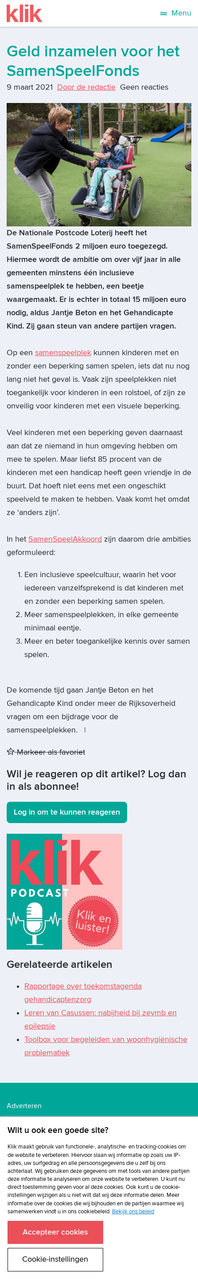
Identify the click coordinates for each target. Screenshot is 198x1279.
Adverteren (24, 1105)
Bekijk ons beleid (133, 1211)
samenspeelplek (63, 352)
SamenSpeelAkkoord (65, 539)
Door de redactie (86, 87)
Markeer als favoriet (46, 752)
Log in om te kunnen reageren (67, 812)
